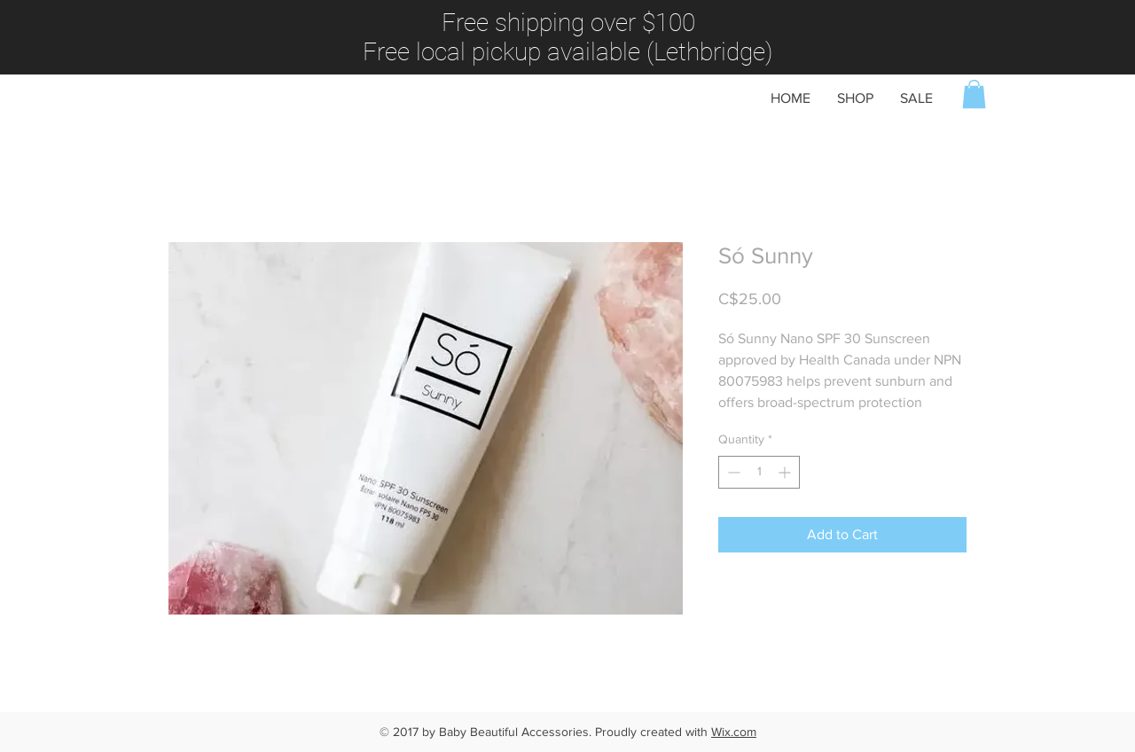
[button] (974, 94)
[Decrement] (732, 472)
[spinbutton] (759, 472)
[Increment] (786, 472)
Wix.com (733, 732)
